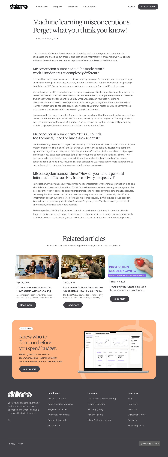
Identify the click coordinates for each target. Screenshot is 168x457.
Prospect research (57, 420)
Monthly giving (95, 409)
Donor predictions (57, 398)
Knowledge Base (136, 425)
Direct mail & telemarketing (102, 398)
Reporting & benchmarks (60, 403)
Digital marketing (96, 403)
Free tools (133, 403)
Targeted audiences (58, 409)
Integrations (54, 425)
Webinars (132, 409)
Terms (20, 443)
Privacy (11, 443)
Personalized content (59, 414)
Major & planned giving (99, 420)
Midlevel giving (95, 414)
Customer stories (137, 414)
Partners (132, 420)
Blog (130, 398)
